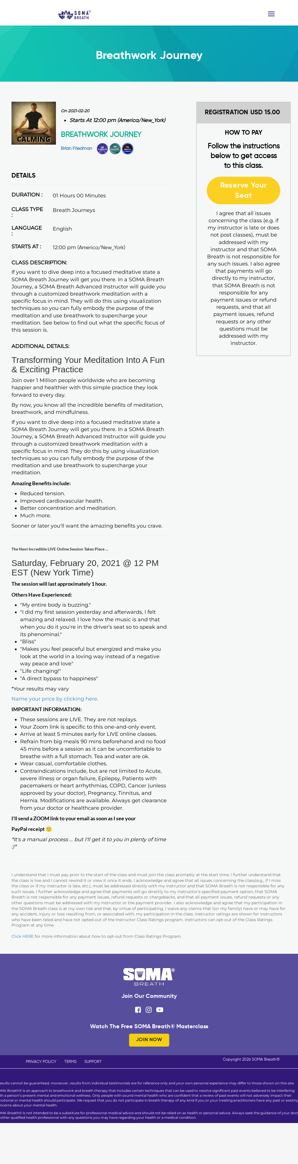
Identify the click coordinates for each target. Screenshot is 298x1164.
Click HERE (22, 936)
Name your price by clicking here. (54, 699)
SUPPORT (93, 1062)
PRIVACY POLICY (41, 1062)
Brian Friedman (76, 148)
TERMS (70, 1062)
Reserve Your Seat (243, 190)
